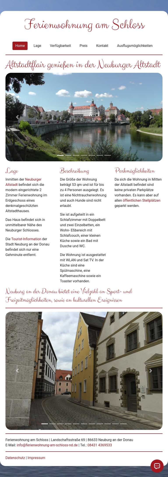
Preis (84, 46)
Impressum (36, 458)
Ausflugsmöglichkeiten (135, 46)
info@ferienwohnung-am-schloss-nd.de (47, 445)
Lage (37, 46)
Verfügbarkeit (60, 46)
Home (20, 46)
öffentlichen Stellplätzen (141, 200)
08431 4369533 (100, 445)
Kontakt (102, 46)
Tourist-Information (26, 239)
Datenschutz (15, 458)
